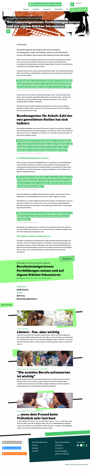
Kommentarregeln (61, 451)
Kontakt (34, 445)
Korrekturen (59, 448)
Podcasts (36, 9)
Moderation (59, 9)
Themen (25, 9)
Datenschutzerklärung (62, 442)
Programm (47, 9)
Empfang (35, 448)
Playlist (79, 9)
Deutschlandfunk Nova (39, 442)
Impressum (59, 445)
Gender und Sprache (62, 454)
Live (73, 9)
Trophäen (35, 451)
